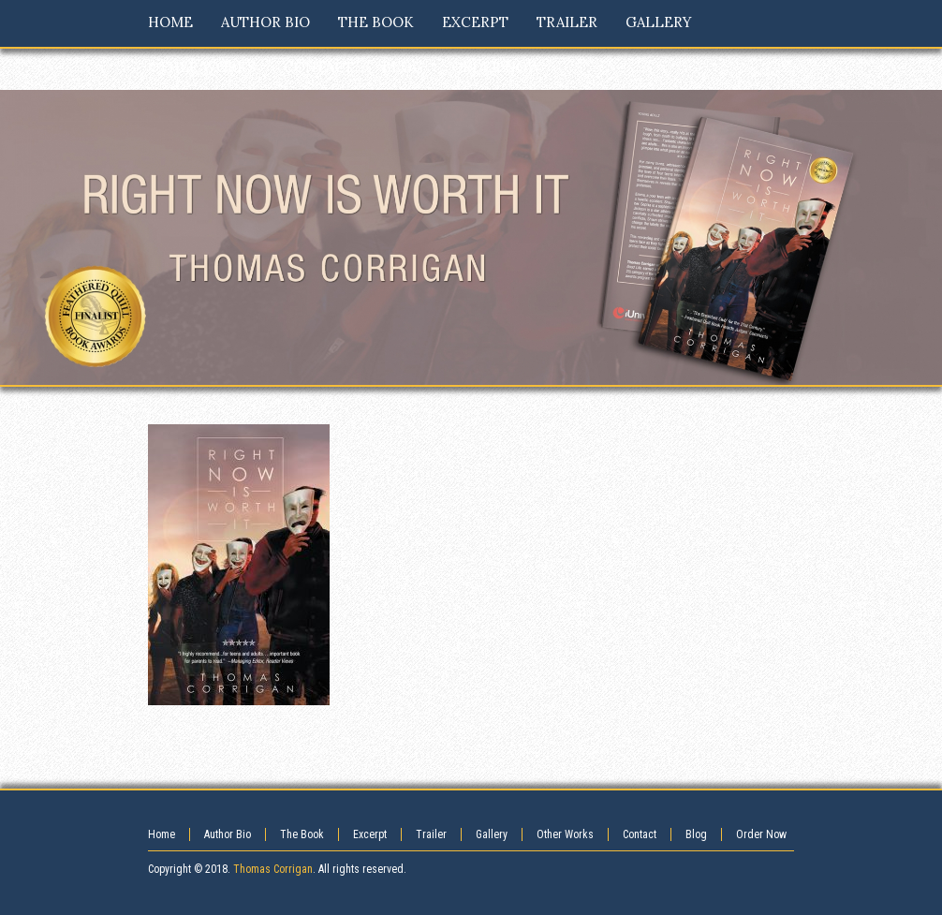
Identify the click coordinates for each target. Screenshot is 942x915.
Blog (696, 834)
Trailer (431, 834)
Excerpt (370, 834)
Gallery (492, 834)
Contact (639, 834)
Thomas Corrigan (273, 869)
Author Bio (227, 834)
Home (161, 834)
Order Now (761, 834)
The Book (302, 834)
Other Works (565, 834)
